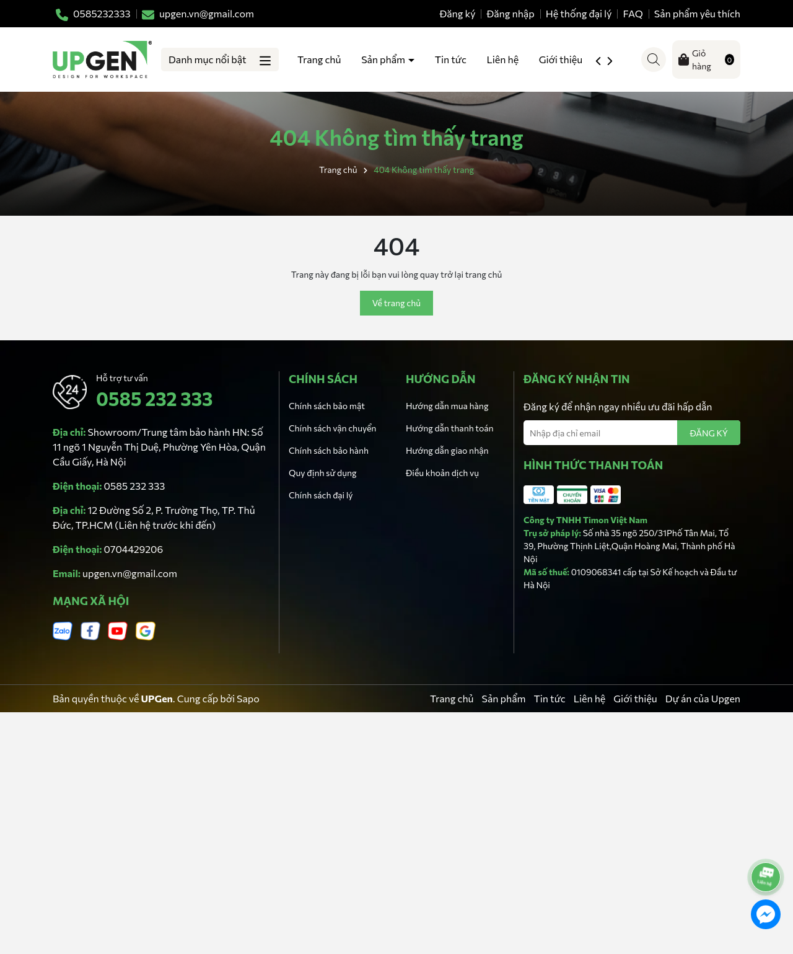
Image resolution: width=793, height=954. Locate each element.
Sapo (248, 698)
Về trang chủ (396, 303)
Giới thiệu (561, 59)
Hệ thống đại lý (579, 13)
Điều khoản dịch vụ (442, 472)
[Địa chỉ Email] (632, 432)
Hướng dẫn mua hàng (447, 405)
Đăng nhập (511, 13)
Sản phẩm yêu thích (697, 13)
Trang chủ (319, 59)
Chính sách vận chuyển (332, 428)
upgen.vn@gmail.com (129, 573)
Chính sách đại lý (321, 495)
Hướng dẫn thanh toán (450, 428)
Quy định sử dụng (323, 472)
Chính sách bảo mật (327, 405)
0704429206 (134, 549)
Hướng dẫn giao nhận (447, 450)
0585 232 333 (154, 398)
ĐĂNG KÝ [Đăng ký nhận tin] (709, 433)
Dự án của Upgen (702, 698)
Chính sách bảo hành (329, 450)
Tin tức (451, 59)
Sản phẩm (384, 59)
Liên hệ (503, 59)
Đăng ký (458, 13)
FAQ (633, 13)
